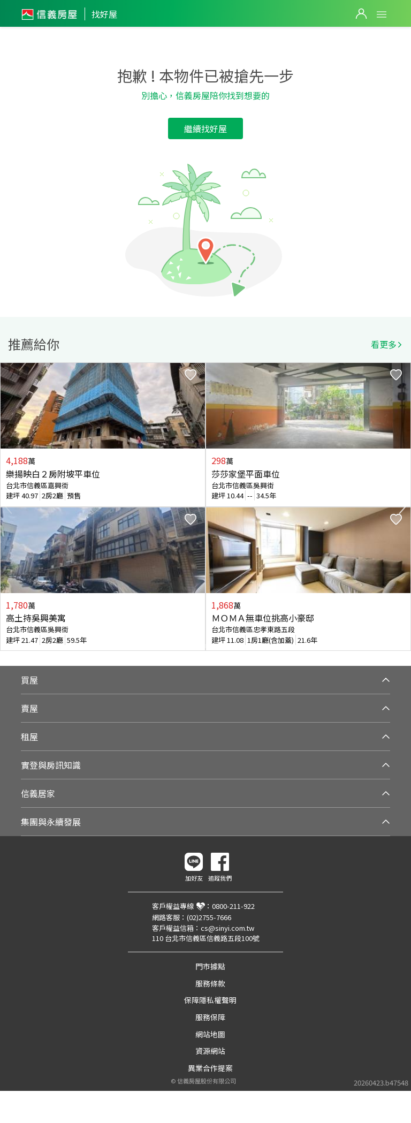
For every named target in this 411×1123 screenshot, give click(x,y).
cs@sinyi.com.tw (227, 928)
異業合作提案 (210, 1068)
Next (402, 506)
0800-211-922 (233, 906)
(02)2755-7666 (209, 917)
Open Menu (381, 14)
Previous (8, 506)
